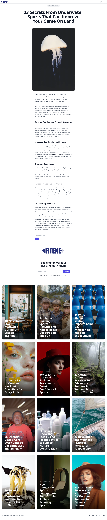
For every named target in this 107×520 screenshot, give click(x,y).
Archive (22, 515)
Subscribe (103, 1)
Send (37, 239)
